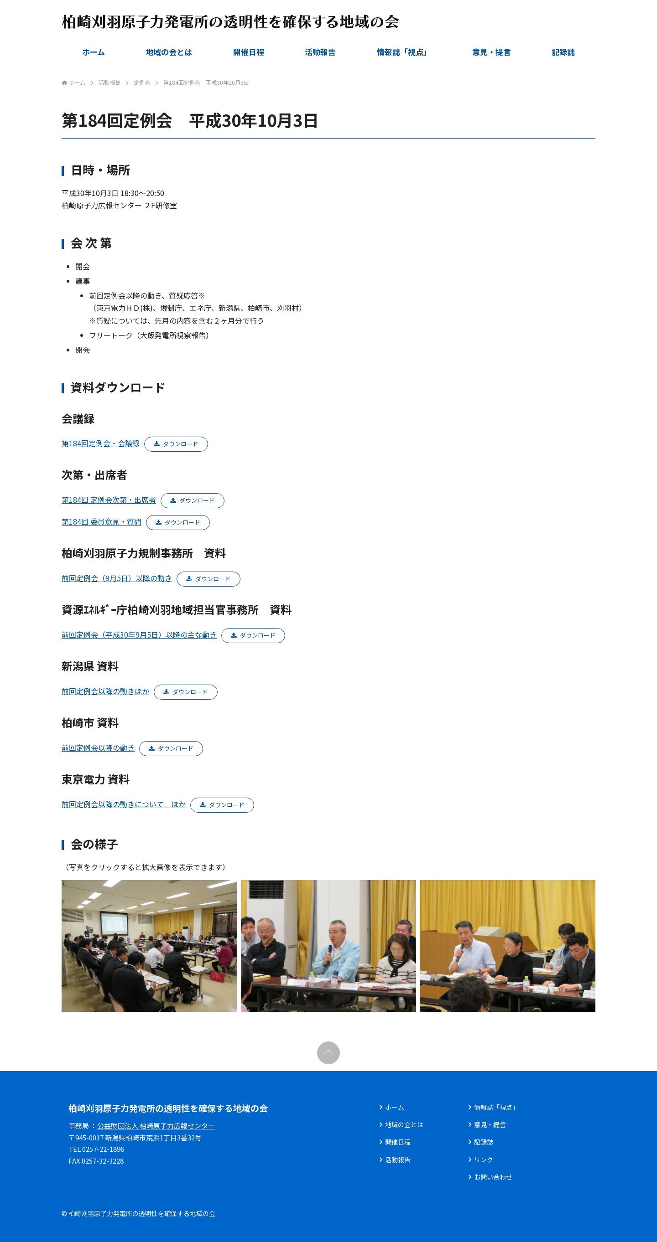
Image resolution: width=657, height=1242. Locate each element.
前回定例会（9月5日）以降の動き (117, 577)
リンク (483, 1159)
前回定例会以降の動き (98, 747)
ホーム (93, 51)
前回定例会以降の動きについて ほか (124, 804)
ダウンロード (180, 443)
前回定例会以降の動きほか (105, 690)
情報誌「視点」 (404, 51)
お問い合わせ (493, 1176)
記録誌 (563, 51)
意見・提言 (491, 51)
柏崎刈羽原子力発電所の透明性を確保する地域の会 (168, 1108)
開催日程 (248, 51)
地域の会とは (169, 51)
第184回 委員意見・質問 (101, 521)
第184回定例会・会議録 (101, 443)
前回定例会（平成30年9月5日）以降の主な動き (139, 634)
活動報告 (320, 51)
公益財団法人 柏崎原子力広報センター (156, 1125)
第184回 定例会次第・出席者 (109, 499)
